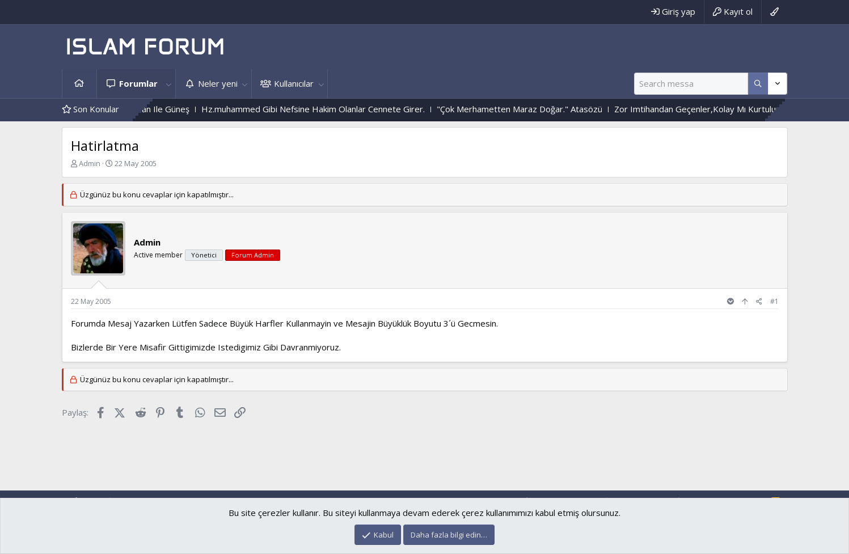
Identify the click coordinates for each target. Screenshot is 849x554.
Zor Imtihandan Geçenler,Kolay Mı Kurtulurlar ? (736, 109)
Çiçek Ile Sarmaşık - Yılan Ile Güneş (155, 109)
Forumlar (138, 83)
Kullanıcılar (294, 83)
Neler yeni (218, 83)
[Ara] (691, 84)
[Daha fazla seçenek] (758, 84)
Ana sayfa (79, 83)
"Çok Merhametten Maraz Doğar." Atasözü (551, 109)
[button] (169, 83)
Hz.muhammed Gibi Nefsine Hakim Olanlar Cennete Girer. (345, 109)
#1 (774, 301)
